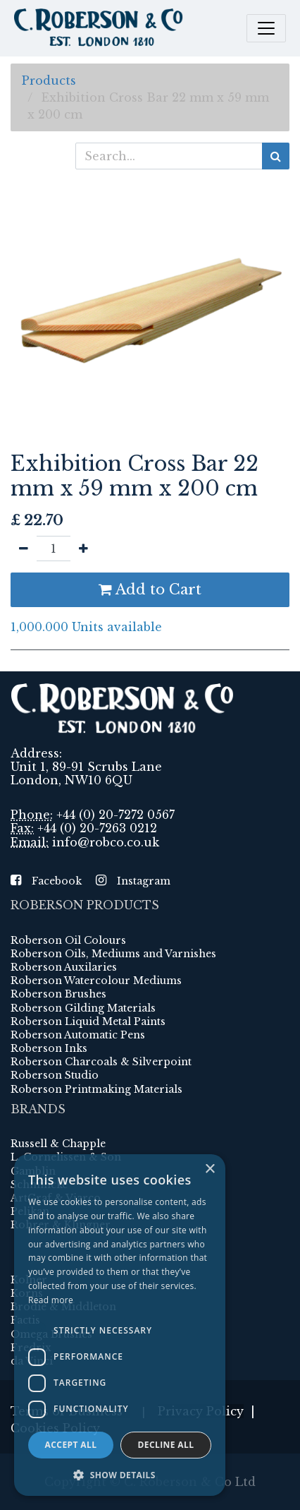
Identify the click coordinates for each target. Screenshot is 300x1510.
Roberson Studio (55, 1075)
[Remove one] (24, 548)
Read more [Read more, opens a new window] (50, 1300)
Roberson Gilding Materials (83, 1008)
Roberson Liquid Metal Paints (88, 1021)
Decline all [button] (166, 1445)
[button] (119, 1475)
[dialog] (119, 1325)
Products (49, 80)
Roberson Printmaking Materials (96, 1089)
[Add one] (83, 548)
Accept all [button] (71, 1445)
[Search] (275, 156)
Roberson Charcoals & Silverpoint (101, 1061)
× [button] (209, 1169)
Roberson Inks (49, 1048)
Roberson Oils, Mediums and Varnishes (113, 953)
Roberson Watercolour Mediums (96, 980)
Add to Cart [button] (150, 589)
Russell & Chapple (58, 1143)
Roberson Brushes (58, 994)
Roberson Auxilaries (64, 967)
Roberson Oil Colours (68, 940)
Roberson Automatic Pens (78, 1035)
